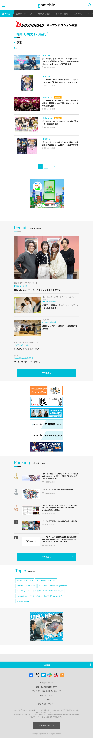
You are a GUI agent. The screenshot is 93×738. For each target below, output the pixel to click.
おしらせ (46, 699)
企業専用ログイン (46, 725)
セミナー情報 (62, 13)
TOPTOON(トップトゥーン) (26, 586)
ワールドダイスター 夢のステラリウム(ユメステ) (46, 596)
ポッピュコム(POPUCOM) (58, 586)
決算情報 (77, 13)
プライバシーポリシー (46, 704)
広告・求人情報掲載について (47, 687)
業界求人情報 (44, 13)
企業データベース (24, 13)
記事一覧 (6, 13)
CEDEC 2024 (43, 586)
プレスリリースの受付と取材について (46, 691)
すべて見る (46, 372)
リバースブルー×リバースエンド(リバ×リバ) (48, 591)
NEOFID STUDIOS (23, 601)
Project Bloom (22, 596)
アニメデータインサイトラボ (46, 580)
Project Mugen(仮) (23, 591)
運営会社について (46, 682)
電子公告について (46, 695)
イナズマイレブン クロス (25, 580)
